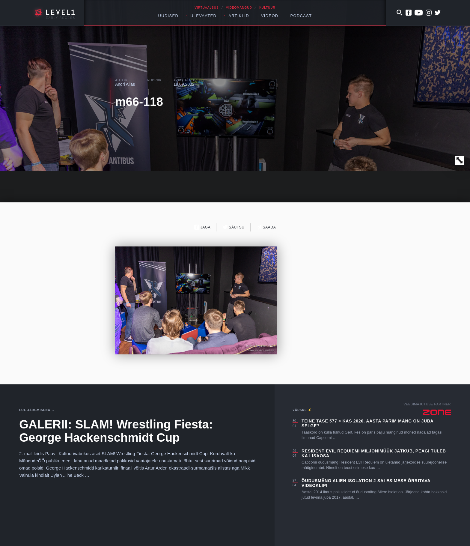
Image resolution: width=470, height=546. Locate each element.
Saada (266, 227)
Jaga (202, 227)
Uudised (168, 15)
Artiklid (238, 15)
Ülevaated (203, 15)
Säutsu (233, 227)
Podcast (301, 15)
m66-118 (139, 101)
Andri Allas (125, 84)
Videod (269, 15)
